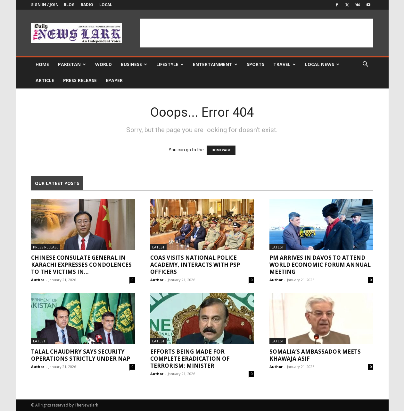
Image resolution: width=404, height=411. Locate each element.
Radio (87, 4)
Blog (69, 4)
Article (45, 80)
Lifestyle (170, 64)
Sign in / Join (45, 4)
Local (105, 4)
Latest (158, 247)
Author (37, 279)
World (103, 64)
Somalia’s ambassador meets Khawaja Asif (315, 355)
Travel (284, 64)
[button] (365, 65)
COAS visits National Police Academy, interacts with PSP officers (195, 264)
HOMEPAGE (221, 150)
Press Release (80, 80)
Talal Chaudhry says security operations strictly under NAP (80, 355)
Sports (255, 64)
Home (42, 64)
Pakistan (72, 64)
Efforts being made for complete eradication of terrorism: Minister (190, 358)
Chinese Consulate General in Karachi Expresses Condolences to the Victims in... (81, 264)
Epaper (114, 80)
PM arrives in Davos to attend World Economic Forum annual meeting (320, 264)
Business (134, 64)
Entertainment (215, 64)
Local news (322, 64)
